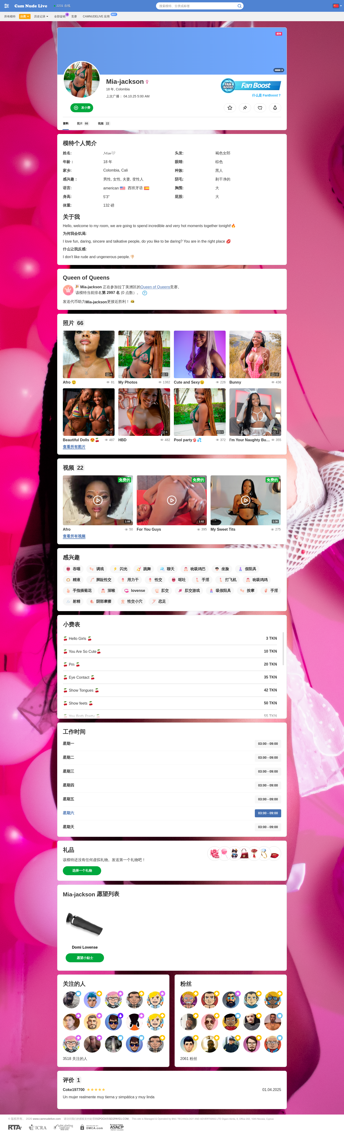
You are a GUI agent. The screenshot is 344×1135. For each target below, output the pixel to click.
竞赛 (74, 16)
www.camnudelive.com (47, 1118)
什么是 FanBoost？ (266, 95)
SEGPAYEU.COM (119, 1118)
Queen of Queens (155, 287)
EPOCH (101, 1118)
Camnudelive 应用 (97, 16)
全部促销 (61, 16)
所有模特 (10, 16)
